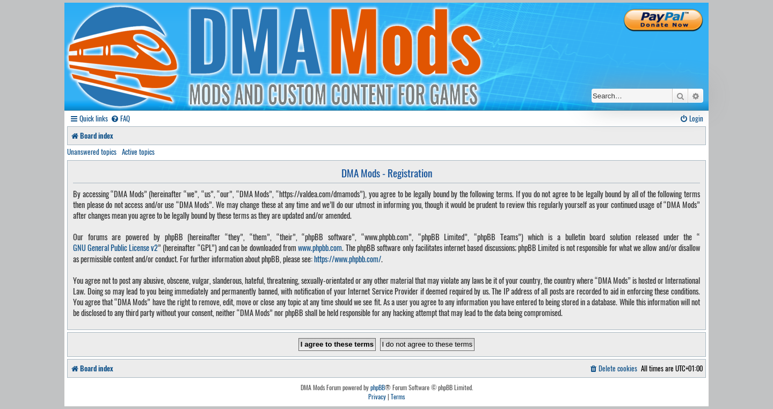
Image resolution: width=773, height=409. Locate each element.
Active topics (138, 151)
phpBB (377, 387)
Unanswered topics (91, 151)
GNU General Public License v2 (115, 247)
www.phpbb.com (320, 247)
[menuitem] (120, 118)
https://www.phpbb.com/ (347, 259)
